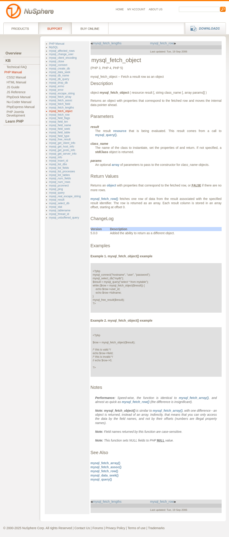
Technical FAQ (17, 67)
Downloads (204, 28)
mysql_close (56, 61)
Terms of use (137, 528)
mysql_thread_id (59, 214)
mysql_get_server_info (62, 153)
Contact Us (82, 528)
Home (120, 9)
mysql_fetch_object (60, 111)
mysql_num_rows (59, 182)
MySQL (53, 47)
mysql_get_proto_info (62, 150)
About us (155, 9)
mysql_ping (56, 189)
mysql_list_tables (59, 175)
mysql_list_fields (59, 167)
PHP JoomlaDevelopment (16, 113)
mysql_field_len (58, 121)
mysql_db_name (59, 75)
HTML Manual (16, 82)
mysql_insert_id (58, 160)
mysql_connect (58, 65)
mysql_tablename (59, 210)
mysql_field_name (60, 125)
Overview (13, 53)
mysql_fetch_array (60, 96)
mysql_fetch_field (59, 104)
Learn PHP (15, 121)
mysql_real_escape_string (65, 196)
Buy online (90, 28)
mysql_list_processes (62, 171)
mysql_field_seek (59, 128)
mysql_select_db (59, 203)
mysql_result (56, 199)
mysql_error (56, 89)
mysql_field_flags (59, 118)
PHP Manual (13, 72)
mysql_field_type (59, 136)
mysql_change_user (61, 54)
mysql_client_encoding (63, 57)
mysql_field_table (59, 132)
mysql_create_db (59, 68)
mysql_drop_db (58, 82)
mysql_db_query (59, 79)
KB (8, 61)
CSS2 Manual (16, 77)
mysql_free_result (60, 139)
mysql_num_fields (60, 178)
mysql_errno (56, 86)
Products (20, 28)
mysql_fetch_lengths (61, 107)
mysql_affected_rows (62, 50)
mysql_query (57, 192)
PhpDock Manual (19, 97)
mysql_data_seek (59, 72)
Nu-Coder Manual (19, 102)
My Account (136, 9)
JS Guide (13, 87)
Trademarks (156, 528)
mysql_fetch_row (59, 114)
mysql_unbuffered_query (64, 217)
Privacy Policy (115, 528)
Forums (97, 528)
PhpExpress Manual (21, 107)
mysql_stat (55, 206)
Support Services (55, 28)
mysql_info (55, 157)
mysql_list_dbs (58, 164)
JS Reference (16, 92)
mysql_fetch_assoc (60, 100)
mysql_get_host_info (61, 146)
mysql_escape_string (62, 93)
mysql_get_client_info (62, 143)
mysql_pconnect (59, 185)
